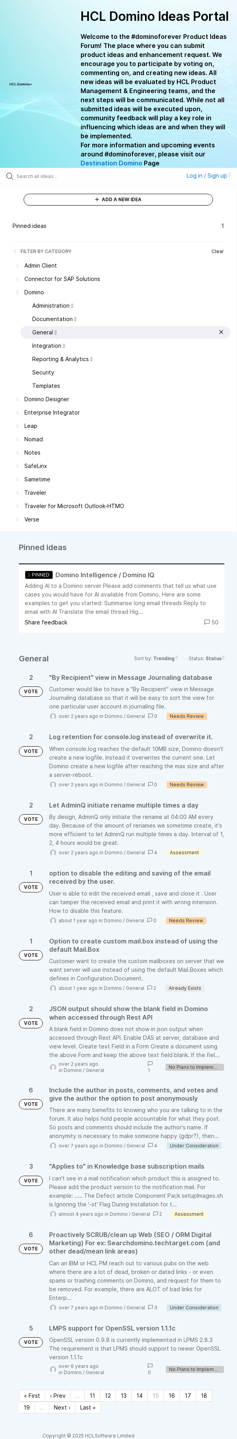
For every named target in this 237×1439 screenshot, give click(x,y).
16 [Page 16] (172, 1395)
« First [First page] (32, 1395)
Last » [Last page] (88, 1407)
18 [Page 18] (204, 1395)
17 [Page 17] (188, 1395)
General (136, 716)
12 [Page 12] (108, 1395)
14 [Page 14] (139, 1395)
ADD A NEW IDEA (118, 199)
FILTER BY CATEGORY (42, 251)
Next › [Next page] (62, 1407)
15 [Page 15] (155, 1395)
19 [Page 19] (27, 1407)
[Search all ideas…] (61, 176)
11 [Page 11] (92, 1395)
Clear (217, 251)
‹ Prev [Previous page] (58, 1395)
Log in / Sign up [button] (209, 175)
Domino (114, 716)
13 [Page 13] (124, 1395)
